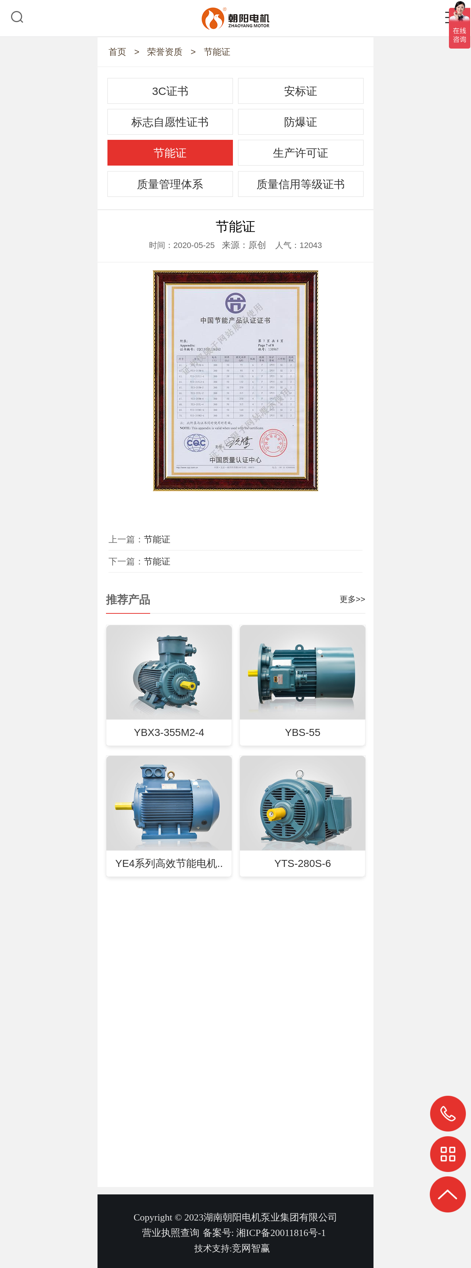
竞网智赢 (251, 1248)
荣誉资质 (165, 52)
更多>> (352, 599)
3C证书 (170, 91)
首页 (117, 52)
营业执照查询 (170, 1233)
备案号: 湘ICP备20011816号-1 (264, 1233)
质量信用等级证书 (300, 184)
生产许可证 (300, 153)
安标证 (300, 91)
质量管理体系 (170, 184)
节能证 (217, 52)
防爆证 (300, 122)
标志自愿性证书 (170, 122)
